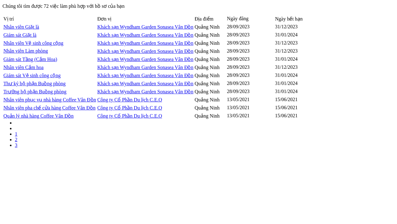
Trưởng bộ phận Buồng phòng (34, 91)
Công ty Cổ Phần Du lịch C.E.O (129, 99)
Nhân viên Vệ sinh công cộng (33, 43)
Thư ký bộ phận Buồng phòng (34, 83)
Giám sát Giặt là (19, 35)
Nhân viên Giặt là (21, 27)
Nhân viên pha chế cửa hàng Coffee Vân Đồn (49, 107)
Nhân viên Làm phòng (25, 51)
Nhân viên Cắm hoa (23, 67)
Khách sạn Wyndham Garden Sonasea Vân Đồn (145, 27)
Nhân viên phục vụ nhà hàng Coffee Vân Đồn (49, 99)
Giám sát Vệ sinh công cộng (31, 75)
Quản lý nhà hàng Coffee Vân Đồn (38, 116)
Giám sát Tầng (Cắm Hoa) (30, 59)
